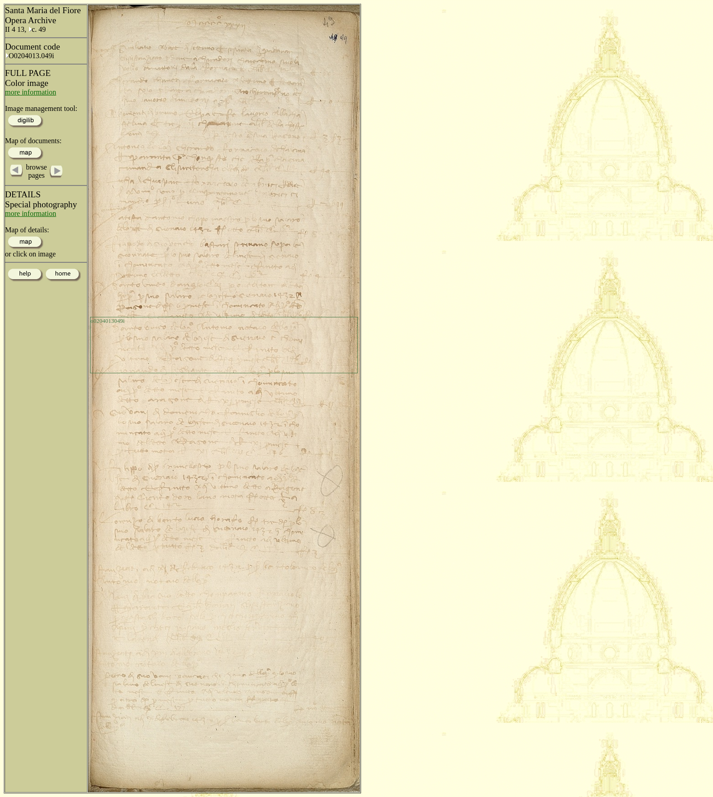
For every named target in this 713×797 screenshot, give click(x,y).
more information (30, 92)
